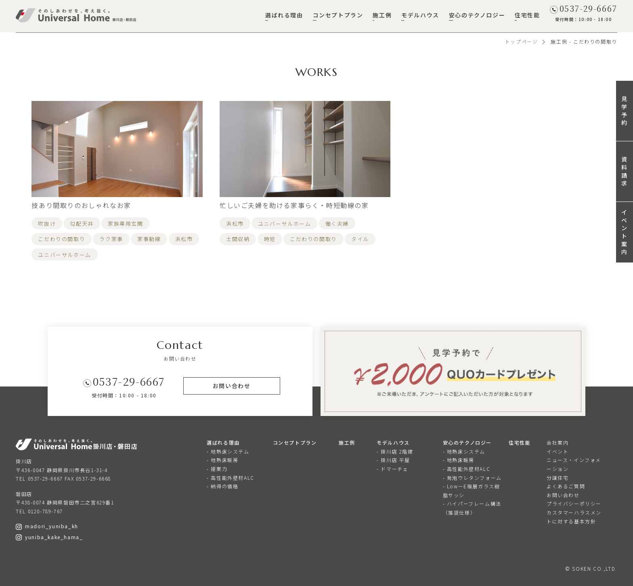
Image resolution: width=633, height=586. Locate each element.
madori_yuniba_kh (47, 526)
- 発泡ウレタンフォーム (472, 477)
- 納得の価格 (222, 486)
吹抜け (47, 223)
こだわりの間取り (61, 239)
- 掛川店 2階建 (395, 451)
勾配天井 (81, 223)
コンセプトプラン (338, 15)
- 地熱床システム (228, 451)
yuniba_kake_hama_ (49, 536)
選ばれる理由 (284, 15)
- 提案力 (217, 468)
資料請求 (624, 171)
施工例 (382, 15)
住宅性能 (527, 15)
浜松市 (184, 239)
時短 (270, 239)
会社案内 (557, 442)
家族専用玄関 (125, 223)
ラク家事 (111, 239)
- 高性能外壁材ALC (230, 477)
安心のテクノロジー (477, 15)
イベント (557, 451)
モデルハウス (420, 15)
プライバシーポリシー (574, 503)
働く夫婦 (337, 223)
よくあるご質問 (566, 486)
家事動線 (149, 239)
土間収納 (237, 239)
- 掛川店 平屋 (393, 459)
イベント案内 (624, 232)
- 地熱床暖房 (222, 459)
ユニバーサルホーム (64, 254)
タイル (360, 239)
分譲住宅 (557, 477)
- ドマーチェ (392, 468)
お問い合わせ (563, 494)
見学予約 (624, 110)
